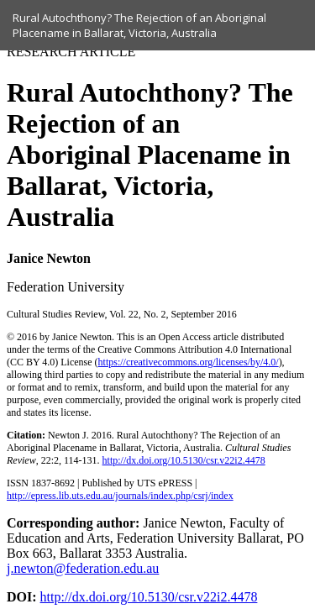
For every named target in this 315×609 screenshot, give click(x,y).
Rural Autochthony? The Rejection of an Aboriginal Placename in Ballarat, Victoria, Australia (139, 25)
